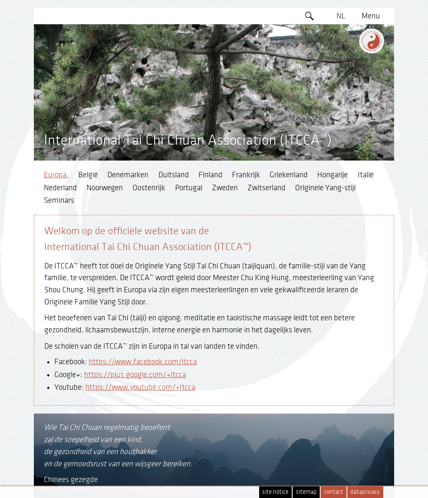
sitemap (306, 491)
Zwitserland (266, 188)
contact (333, 491)
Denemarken (127, 175)
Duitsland (173, 175)
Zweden (225, 188)
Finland (210, 175)
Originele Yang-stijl (325, 188)
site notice (275, 491)
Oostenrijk (148, 188)
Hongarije (332, 175)
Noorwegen (105, 188)
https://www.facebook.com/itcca (143, 362)
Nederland (60, 188)
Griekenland (289, 175)
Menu (371, 16)
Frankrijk (246, 175)
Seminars (59, 200)
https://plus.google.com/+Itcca (135, 374)
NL (340, 16)
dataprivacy (365, 491)
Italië (366, 175)
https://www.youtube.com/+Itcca (140, 387)
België (88, 175)
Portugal (188, 188)
